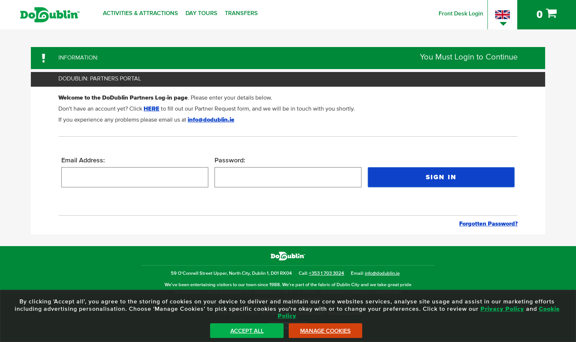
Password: (230, 160)
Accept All (247, 331)
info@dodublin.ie (211, 120)
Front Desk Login (461, 14)
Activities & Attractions (140, 13)
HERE (151, 109)
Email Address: (83, 160)
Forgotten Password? (488, 224)
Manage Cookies (325, 331)
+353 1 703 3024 (326, 273)
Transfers (241, 13)
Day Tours (201, 13)
